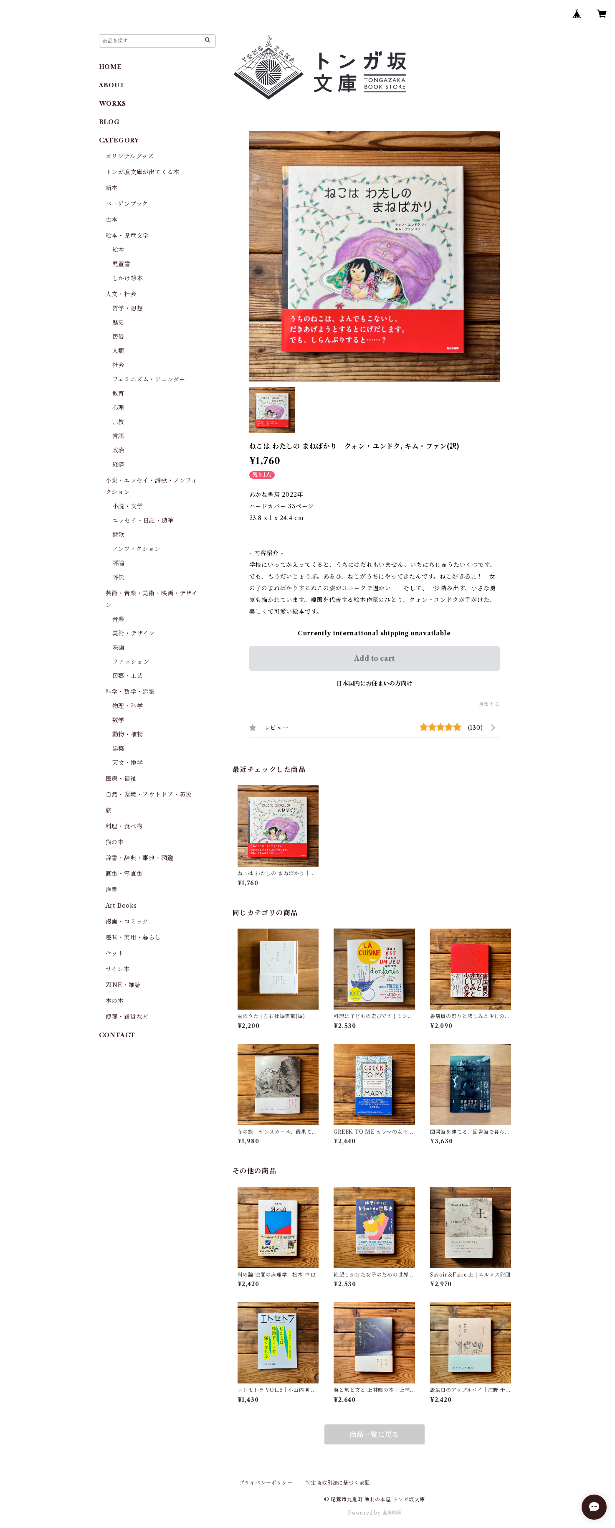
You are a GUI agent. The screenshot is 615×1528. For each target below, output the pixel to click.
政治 (118, 450)
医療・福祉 (121, 778)
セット (115, 953)
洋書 (112, 889)
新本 (112, 188)
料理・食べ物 (124, 826)
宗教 (118, 422)
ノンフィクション (136, 549)
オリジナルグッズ (130, 156)
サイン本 (118, 969)
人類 (118, 351)
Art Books (121, 905)
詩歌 (118, 534)
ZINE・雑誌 (123, 985)
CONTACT (117, 1035)
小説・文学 (127, 506)
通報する (488, 704)
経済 (118, 464)
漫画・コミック (127, 921)
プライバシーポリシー (266, 1483)
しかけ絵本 (127, 278)
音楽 (118, 619)
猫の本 (115, 842)
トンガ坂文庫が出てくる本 (143, 172)
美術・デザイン (133, 633)
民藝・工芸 (127, 676)
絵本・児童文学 (127, 235)
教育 (118, 393)
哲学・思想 (127, 308)
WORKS (112, 103)
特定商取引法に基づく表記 (338, 1483)
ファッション (130, 661)
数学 (118, 720)
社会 (118, 365)
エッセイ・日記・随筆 (143, 520)
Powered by (374, 1513)
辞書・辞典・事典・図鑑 (140, 858)
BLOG (109, 122)
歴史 (118, 322)
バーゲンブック (127, 204)
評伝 (118, 577)
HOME (110, 67)
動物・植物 (127, 734)
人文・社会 (121, 294)
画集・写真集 (124, 874)
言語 (118, 436)
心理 (118, 407)
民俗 (118, 336)
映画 (118, 647)
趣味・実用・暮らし (133, 937)
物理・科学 (127, 706)
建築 (118, 748)
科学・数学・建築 (130, 691)
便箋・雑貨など (127, 1016)
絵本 (118, 250)
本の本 (115, 1001)
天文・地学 (127, 763)
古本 (112, 219)
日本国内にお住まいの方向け (375, 683)
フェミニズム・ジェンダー (149, 379)
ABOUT (112, 85)
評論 (118, 563)
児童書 (121, 264)
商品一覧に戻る (374, 1434)
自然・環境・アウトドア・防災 (149, 794)
